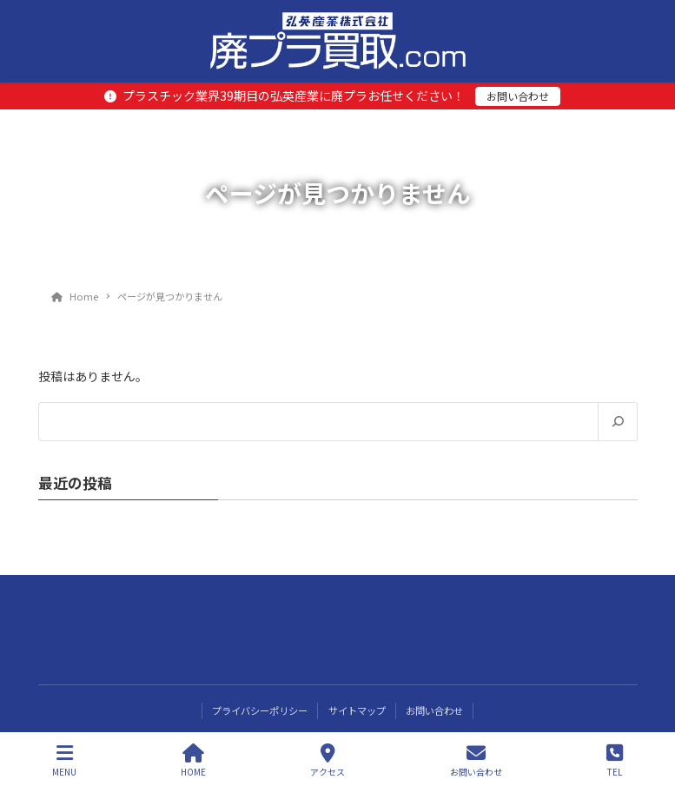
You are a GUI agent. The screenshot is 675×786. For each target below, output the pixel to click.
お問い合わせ (517, 96)
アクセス (327, 760)
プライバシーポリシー (260, 710)
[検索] (617, 422)
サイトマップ (357, 710)
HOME (193, 760)
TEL (614, 760)
